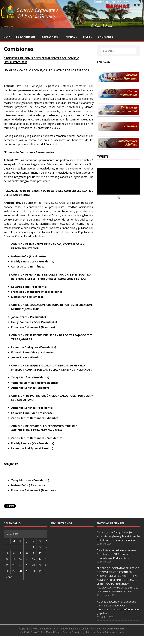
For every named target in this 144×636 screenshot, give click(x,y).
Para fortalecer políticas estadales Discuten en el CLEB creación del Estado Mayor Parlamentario (116, 554)
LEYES (86, 37)
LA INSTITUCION (25, 37)
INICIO (6, 37)
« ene (9, 577)
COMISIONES (105, 37)
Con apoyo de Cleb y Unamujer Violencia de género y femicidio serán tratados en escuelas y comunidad (118, 536)
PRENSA (70, 37)
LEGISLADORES (49, 37)
